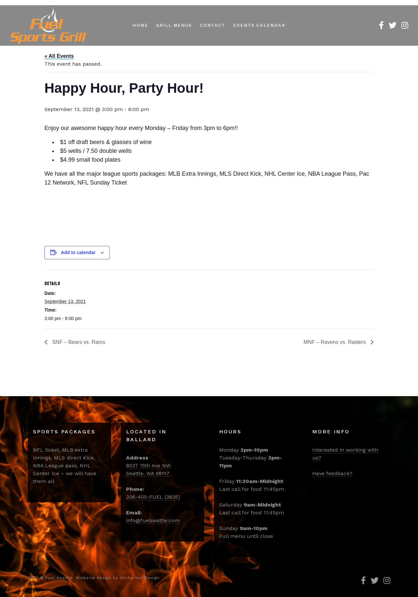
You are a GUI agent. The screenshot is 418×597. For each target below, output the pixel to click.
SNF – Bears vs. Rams (78, 342)
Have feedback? (332, 473)
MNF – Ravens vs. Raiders (335, 342)
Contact (212, 25)
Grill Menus (174, 25)
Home (140, 25)
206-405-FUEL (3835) (153, 497)
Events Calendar (259, 25)
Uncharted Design (140, 577)
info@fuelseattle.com (153, 520)
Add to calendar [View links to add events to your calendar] (78, 252)
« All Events (59, 56)
